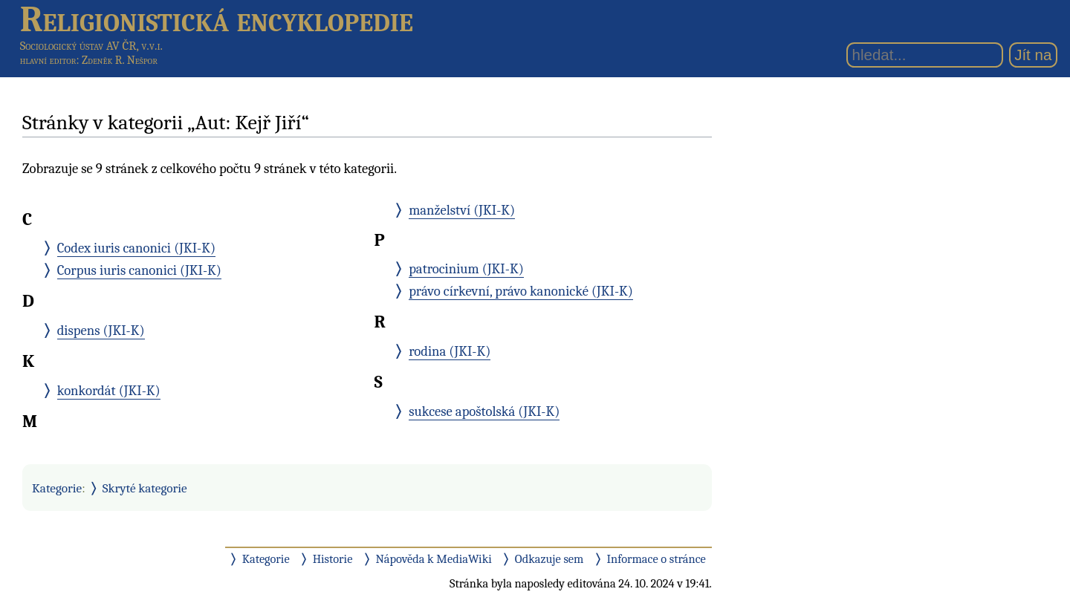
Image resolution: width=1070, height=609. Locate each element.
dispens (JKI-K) (101, 330)
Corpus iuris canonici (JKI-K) (139, 270)
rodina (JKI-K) (449, 351)
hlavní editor (48, 60)
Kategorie (57, 488)
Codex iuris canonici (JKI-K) (136, 248)
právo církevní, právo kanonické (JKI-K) (521, 291)
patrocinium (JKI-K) (466, 269)
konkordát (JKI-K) (108, 390)
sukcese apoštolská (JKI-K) (484, 411)
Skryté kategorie (145, 488)
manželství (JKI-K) (462, 210)
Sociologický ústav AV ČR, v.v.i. (91, 46)
